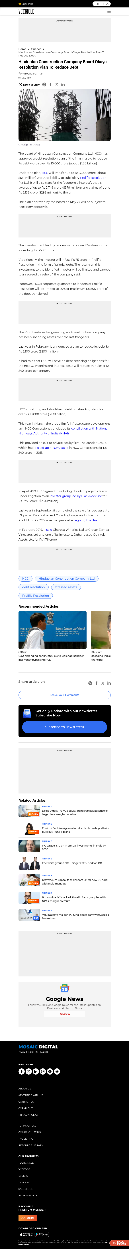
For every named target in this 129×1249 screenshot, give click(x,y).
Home (22, 49)
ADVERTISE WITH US (31, 1095)
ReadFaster (119, 1243)
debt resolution (33, 587)
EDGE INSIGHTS (28, 1195)
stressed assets (66, 587)
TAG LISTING (26, 1138)
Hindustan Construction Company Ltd (67, 578)
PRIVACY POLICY (28, 1114)
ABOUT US (25, 1088)
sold (49, 529)
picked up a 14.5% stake (51, 448)
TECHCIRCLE (26, 1162)
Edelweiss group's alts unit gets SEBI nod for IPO (72, 863)
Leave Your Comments (64, 695)
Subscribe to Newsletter (64, 727)
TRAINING (24, 1182)
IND (97, 3)
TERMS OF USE (27, 1125)
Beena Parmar (33, 73)
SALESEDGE (26, 1188)
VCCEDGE (24, 1169)
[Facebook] (50, 85)
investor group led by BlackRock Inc (76, 496)
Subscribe (26, 3)
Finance (36, 49)
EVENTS (23, 1175)
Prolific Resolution (93, 178)
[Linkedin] (63, 85)
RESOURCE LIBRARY (31, 1145)
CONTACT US (26, 1101)
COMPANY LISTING (30, 1132)
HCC (45, 173)
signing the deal (86, 520)
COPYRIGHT (26, 1108)
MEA (105, 3)
